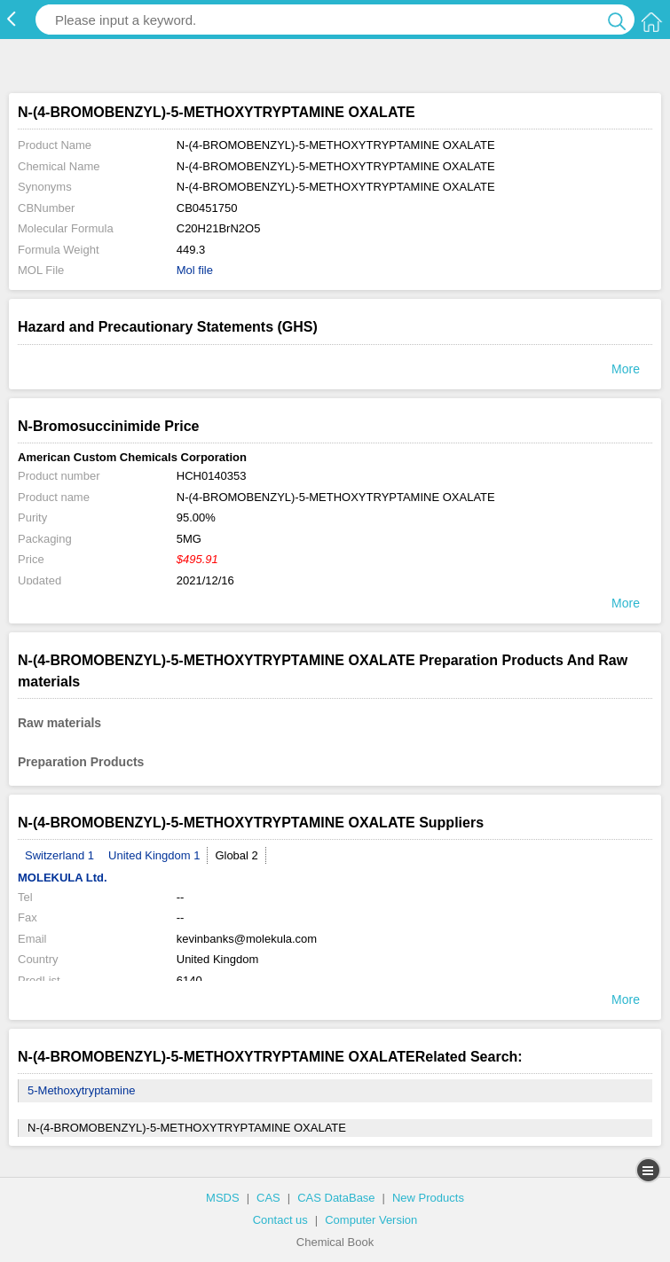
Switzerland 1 (59, 855)
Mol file (195, 270)
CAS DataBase (335, 1197)
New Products (428, 1197)
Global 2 (236, 855)
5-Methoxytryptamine (81, 1090)
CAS (268, 1197)
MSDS (223, 1197)
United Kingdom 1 (154, 855)
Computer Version (371, 1220)
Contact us (280, 1220)
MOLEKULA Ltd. (62, 877)
